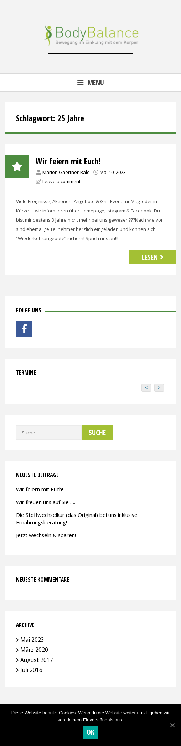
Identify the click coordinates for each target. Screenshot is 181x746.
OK (91, 732)
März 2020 (34, 650)
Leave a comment (61, 181)
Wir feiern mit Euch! (68, 161)
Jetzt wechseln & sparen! (46, 535)
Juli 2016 (31, 670)
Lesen (153, 257)
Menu (90, 82)
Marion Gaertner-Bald (66, 172)
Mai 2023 (32, 640)
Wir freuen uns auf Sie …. (45, 502)
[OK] (172, 725)
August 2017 (36, 660)
